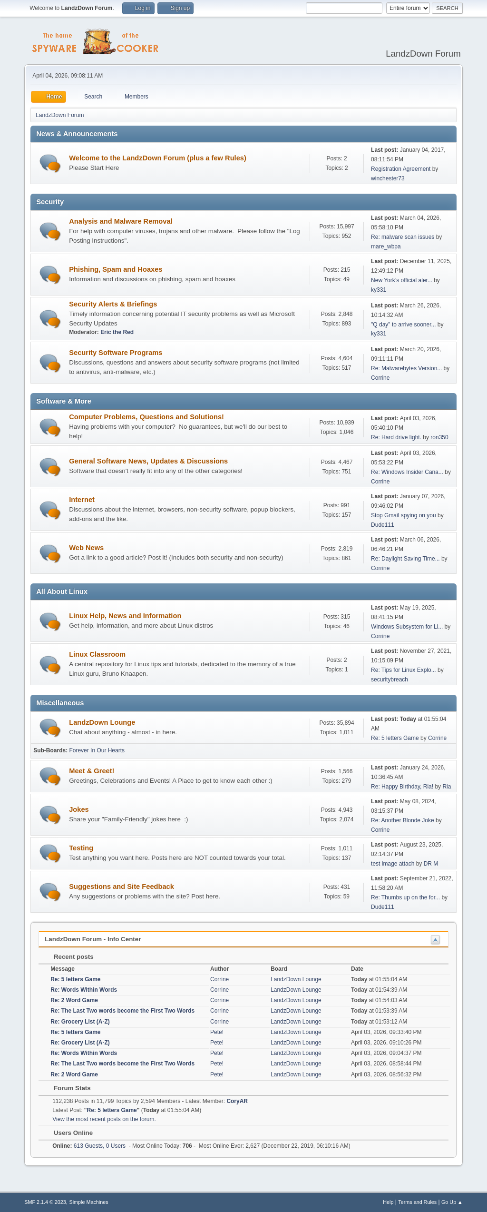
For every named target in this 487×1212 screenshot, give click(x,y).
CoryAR (237, 1101)
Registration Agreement (400, 169)
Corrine (380, 377)
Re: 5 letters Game (395, 738)
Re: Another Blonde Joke (402, 820)
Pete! (217, 1032)
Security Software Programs (115, 352)
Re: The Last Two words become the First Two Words (122, 1010)
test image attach (392, 863)
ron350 (439, 437)
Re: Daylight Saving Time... (405, 558)
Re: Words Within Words (83, 989)
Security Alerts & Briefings (113, 304)
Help (388, 1202)
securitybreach (389, 679)
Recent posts (68, 956)
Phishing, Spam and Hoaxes (115, 269)
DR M (431, 863)
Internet (82, 499)
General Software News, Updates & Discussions (148, 461)
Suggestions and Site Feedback (121, 886)
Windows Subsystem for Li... (407, 626)
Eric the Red (117, 332)
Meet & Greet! (91, 771)
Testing (81, 848)
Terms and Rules (417, 1202)
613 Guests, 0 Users (89, 1146)
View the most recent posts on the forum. (104, 1119)
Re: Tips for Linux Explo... (403, 670)
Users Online (68, 1132)
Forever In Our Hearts (97, 750)
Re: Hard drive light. (396, 437)
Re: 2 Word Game (74, 1000)
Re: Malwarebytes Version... (406, 368)
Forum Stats (67, 1088)
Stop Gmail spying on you (403, 515)
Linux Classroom (97, 654)
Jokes (79, 809)
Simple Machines (88, 1202)
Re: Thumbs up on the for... (405, 897)
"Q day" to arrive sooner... (403, 324)
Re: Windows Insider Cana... (407, 472)
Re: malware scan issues (402, 237)
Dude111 (382, 525)
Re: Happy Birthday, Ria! (402, 786)
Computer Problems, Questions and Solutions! (146, 417)
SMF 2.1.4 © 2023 (45, 1202)
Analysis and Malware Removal (121, 221)
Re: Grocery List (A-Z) (80, 1021)
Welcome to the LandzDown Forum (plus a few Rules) (157, 158)
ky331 (378, 289)
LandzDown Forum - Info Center (93, 939)
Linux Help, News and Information (125, 616)
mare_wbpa (386, 246)
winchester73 (388, 178)
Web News (86, 548)
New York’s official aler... (401, 280)
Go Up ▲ (452, 1202)
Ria (446, 786)
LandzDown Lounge (102, 722)
